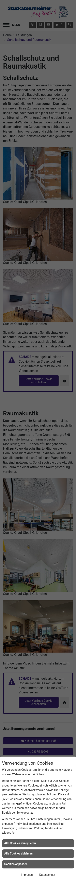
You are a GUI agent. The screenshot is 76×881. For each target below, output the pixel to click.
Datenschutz (47, 874)
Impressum (28, 874)
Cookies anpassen (16, 864)
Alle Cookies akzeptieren (20, 843)
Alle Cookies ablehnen (18, 853)
